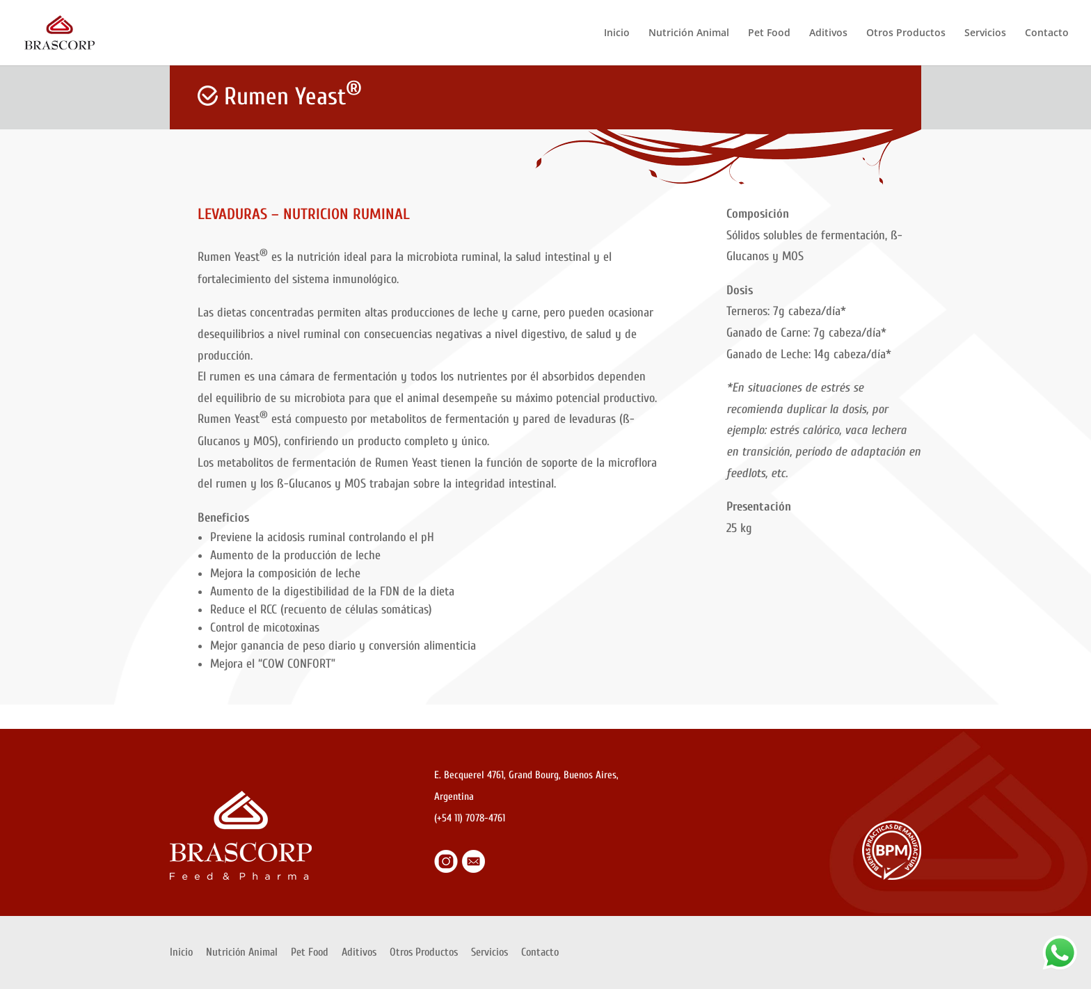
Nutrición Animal (688, 33)
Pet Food (769, 33)
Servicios (985, 33)
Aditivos (828, 33)
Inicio (617, 33)
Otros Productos (906, 33)
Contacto (1047, 33)
